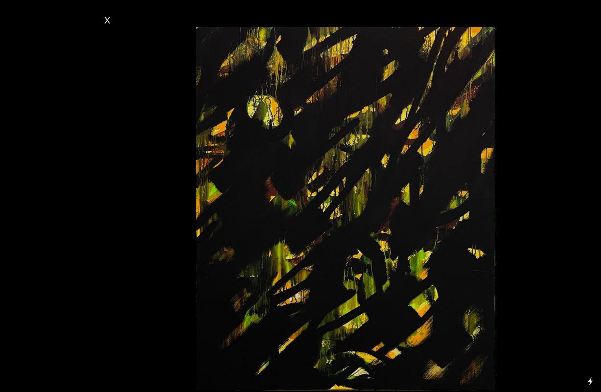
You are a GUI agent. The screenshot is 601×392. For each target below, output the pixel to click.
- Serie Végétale (36, 116)
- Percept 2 (29, 354)
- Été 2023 (27, 191)
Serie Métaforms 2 (44, 81)
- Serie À (26, 108)
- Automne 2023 (35, 182)
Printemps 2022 (39, 227)
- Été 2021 (27, 244)
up (57, 99)
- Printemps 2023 (37, 200)
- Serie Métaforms (40, 125)
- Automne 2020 (35, 262)
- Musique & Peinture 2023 (51, 174)
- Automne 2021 (35, 235)
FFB (23, 310)
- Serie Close (32, 99)
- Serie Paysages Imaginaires (57, 55)
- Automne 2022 (35, 209)
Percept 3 (31, 345)
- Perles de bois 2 (39, 301)
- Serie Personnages (44, 64)
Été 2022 (29, 218)
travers (51, 108)
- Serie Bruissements (43, 46)
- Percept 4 (28, 337)
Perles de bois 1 (41, 319)
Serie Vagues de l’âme (51, 90)
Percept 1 (31, 363)
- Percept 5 (28, 328)
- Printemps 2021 (37, 253)
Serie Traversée (41, 72)
